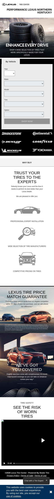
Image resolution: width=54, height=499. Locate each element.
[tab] (11, 61)
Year (6, 69)
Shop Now (27, 121)
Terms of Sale (27, 475)
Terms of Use (40, 475)
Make (6, 79)
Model (6, 90)
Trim (6, 100)
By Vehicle (11, 62)
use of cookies (13, 496)
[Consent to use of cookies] (51, 492)
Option (6, 110)
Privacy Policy (13, 475)
